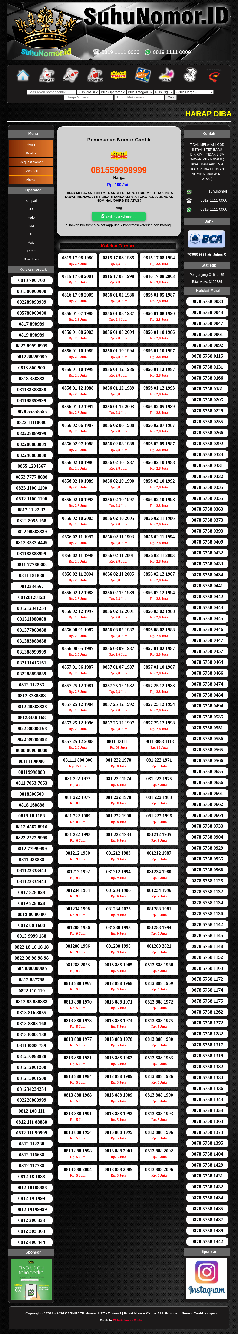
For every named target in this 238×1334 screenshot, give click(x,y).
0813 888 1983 (159, 1057)
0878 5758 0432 (207, 553)
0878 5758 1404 (207, 1154)
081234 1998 (78, 908)
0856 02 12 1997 (77, 611)
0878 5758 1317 (207, 1044)
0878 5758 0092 (207, 345)
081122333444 (31, 870)
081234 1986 (118, 890)
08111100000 (32, 761)
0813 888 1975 (159, 1020)
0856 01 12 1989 (118, 387)
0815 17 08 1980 (77, 257)
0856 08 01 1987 (77, 629)
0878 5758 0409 (207, 542)
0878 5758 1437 (207, 1219)
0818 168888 (31, 805)
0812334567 (32, 586)
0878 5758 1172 (207, 979)
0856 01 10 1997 (159, 350)
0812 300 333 (31, 1220)
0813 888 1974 (118, 1020)
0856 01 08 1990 (159, 313)
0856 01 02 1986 (118, 294)
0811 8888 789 (31, 1045)
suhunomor (206, 191)
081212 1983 (118, 853)
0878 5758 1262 (207, 1012)
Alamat (31, 180)
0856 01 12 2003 (118, 406)
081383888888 (31, 641)
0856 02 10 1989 (77, 481)
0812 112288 (31, 1144)
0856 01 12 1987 (159, 369)
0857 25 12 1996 (77, 722)
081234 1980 (159, 871)
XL (31, 234)
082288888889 (31, 444)
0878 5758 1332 (207, 1066)
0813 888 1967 (78, 983)
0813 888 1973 (78, 1020)
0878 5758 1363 (207, 1121)
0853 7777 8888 (32, 477)
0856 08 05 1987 (77, 648)
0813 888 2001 (118, 1150)
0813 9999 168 (31, 936)
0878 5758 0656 (207, 782)
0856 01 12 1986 (118, 369)
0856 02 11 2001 (118, 555)
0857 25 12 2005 (77, 741)
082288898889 (31, 674)
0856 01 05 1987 (159, 294)
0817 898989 (31, 324)
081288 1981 (159, 908)
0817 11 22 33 (32, 510)
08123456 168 (32, 717)
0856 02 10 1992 (159, 481)
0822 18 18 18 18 (32, 947)
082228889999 (31, 433)
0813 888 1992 (118, 1113)
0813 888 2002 (159, 1150)
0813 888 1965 (118, 964)
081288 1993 (118, 927)
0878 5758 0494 (207, 706)
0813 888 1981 (78, 1057)
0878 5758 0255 (207, 421)
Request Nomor (31, 162)
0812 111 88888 (31, 1122)
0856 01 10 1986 (159, 332)
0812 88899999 (31, 357)
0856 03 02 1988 (159, 611)
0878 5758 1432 (207, 1187)
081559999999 (119, 170)
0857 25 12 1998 (159, 722)
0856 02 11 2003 (159, 555)
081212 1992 (78, 871)
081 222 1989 (78, 815)
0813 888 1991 (78, 1113)
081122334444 (31, 881)
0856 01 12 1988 (77, 387)
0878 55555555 (31, 411)
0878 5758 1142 (207, 924)
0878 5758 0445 (207, 618)
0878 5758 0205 (207, 400)
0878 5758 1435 (207, 1208)
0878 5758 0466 (207, 673)
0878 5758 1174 (207, 990)
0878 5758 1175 (207, 1001)
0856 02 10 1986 (77, 462)
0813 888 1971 (118, 1001)
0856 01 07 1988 (77, 313)
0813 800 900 (31, 367)
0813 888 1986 (159, 1076)
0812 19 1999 (31, 1198)
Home (31, 144)
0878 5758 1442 (207, 1241)
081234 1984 (78, 890)
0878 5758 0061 (207, 334)
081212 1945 (159, 834)
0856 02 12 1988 (77, 592)
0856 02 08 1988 (118, 443)
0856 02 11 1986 (159, 518)
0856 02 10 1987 (118, 462)
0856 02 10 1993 (77, 499)
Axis (31, 242)
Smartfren (31, 259)
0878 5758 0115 (207, 356)
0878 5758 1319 (207, 1055)
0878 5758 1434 (207, 1198)
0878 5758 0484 (207, 695)
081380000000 (31, 291)
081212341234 (31, 608)
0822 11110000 (31, 422)
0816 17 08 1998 (118, 276)
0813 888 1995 (118, 1132)
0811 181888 (31, 575)
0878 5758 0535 (207, 717)
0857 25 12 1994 (159, 704)
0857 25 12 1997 (118, 722)
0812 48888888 (31, 706)
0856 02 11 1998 (77, 555)
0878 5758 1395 (207, 1143)
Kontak (31, 153)
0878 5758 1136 (207, 913)
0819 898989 (31, 335)
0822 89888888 (31, 739)
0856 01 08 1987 (118, 313)
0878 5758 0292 (207, 443)
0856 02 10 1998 (159, 499)
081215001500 (31, 1078)
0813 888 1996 (159, 1132)
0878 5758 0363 (207, 509)
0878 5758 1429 (207, 1165)
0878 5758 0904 (207, 837)
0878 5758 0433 (207, 564)
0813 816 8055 (31, 1012)
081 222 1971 (159, 760)
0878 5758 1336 (207, 1088)
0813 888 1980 (159, 1039)
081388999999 (31, 652)
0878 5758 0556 (207, 738)
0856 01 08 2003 (77, 332)
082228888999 (31, 1100)
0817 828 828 (31, 892)
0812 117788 (31, 1165)
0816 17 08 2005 (77, 294)
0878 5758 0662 (207, 804)
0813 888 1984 (78, 1076)
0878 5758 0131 (207, 367)
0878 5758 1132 (207, 891)
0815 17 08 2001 (77, 276)
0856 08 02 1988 (159, 629)
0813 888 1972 (159, 1001)
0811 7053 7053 (31, 783)
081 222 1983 (159, 797)
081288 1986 (78, 927)
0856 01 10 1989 (77, 350)
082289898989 (31, 302)
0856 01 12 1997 (77, 406)
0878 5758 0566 (207, 760)
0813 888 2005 (118, 1169)
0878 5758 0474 (207, 684)
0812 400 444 (31, 1242)
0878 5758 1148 (207, 946)
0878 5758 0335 (207, 487)
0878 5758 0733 (207, 826)
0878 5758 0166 (207, 378)
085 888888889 (31, 969)
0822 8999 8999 (32, 346)
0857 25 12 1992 (118, 704)
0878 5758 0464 (207, 662)
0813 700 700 (31, 280)
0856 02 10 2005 (118, 518)
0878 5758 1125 (207, 881)
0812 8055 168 (31, 521)
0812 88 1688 (31, 925)
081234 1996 (159, 890)
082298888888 (31, 455)
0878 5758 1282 (207, 1034)
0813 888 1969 (159, 983)
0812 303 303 (31, 1231)
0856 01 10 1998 (77, 369)
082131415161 (31, 663)
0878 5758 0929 (207, 848)
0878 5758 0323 (207, 454)
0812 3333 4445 (32, 542)
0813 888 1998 (78, 1150)
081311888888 (31, 619)
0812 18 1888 (31, 1176)
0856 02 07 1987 (159, 425)
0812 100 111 (31, 1111)
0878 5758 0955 (207, 859)
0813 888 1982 (118, 1057)
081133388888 (31, 389)
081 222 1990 (118, 815)
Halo (31, 217)
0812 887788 (31, 980)
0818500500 (32, 794)
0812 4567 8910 (32, 827)
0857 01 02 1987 (159, 648)
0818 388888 (31, 378)
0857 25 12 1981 (77, 685)
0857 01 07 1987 (118, 667)
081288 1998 (118, 946)
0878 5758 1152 (207, 957)
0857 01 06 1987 (77, 667)
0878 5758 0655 (207, 771)
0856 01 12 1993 (159, 387)
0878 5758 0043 (207, 312)
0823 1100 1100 (31, 488)
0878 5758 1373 (207, 1132)
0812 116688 (31, 1154)
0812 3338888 (32, 695)
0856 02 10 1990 (118, 481)
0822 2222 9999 (32, 837)
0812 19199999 (31, 1209)
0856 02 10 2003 (77, 518)
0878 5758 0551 (207, 727)
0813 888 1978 (118, 1039)
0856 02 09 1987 (159, 443)
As (31, 209)
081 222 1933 (118, 834)
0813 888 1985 (118, 1076)
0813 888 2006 (159, 1169)
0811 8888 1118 (159, 741)
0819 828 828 (31, 903)
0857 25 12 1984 (77, 704)
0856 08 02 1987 (118, 629)
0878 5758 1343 (207, 1099)
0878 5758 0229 (207, 411)
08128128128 (31, 597)
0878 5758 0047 (207, 323)
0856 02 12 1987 (159, 574)
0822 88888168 (31, 728)
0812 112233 (31, 684)
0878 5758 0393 (207, 531)
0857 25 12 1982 (118, 685)
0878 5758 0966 (207, 870)
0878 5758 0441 (207, 585)
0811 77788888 (32, 564)
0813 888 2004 (78, 1169)
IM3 (31, 226)
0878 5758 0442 (207, 596)
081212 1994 (118, 871)
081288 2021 (159, 946)
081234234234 (31, 1089)
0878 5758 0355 (207, 498)
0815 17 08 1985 (118, 257)
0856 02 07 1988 (77, 443)
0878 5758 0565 (207, 749)
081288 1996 (78, 946)
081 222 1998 (78, 834)
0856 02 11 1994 (159, 536)
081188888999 (31, 553)
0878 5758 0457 (207, 651)
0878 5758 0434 (207, 574)
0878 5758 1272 (207, 1023)
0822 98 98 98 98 (32, 958)
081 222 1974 (118, 778)
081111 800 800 (78, 760)
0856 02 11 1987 (77, 536)
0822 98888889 (31, 531)
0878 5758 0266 (207, 432)
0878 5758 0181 (207, 389)
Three (31, 251)
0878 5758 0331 (207, 465)
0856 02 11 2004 (77, 574)
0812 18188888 (31, 1187)
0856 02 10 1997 (118, 499)
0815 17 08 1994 (159, 257)
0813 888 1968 (118, 983)
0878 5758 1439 (207, 1230)
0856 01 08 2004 (118, 332)
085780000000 (31, 313)
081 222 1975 (159, 778)
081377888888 (31, 630)
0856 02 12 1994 (159, 592)
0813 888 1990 (159, 1094)
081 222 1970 (118, 760)
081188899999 (31, 400)
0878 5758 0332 (207, 476)
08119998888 (31, 772)
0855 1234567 (32, 466)
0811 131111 (118, 741)
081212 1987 (159, 853)
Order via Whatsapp (118, 216)
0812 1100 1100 (31, 499)
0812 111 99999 (31, 1133)
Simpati (31, 201)
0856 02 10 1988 (159, 462)
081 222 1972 (78, 778)
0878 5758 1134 (207, 902)
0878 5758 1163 (207, 968)
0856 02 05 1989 (159, 406)
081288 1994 (159, 927)
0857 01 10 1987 (159, 667)
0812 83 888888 (32, 1001)
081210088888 (31, 1056)
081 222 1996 (159, 815)
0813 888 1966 (159, 964)
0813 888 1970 (78, 1001)
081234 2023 (118, 908)
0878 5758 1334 (207, 1077)
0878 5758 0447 (207, 640)
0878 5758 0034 (207, 301)
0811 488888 (31, 859)
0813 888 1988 (78, 1094)
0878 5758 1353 (207, 1110)
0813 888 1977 (78, 1039)
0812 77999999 (31, 848)
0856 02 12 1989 (118, 592)
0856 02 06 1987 (77, 425)
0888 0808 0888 (32, 750)
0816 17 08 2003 (159, 276)
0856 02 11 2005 (118, 574)
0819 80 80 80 (32, 914)
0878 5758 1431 (207, 1176)
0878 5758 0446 (207, 629)
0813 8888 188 (31, 1034)
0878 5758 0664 (207, 815)
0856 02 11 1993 (118, 536)
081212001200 (31, 1067)
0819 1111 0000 (206, 200)
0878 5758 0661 (207, 793)
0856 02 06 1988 (118, 425)
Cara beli (31, 171)
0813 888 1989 (118, 1094)
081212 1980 (78, 853)
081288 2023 (78, 964)
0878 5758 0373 (207, 520)
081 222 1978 (118, 797)
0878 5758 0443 (207, 607)
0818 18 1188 (31, 816)
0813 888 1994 (78, 1132)
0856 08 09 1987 (118, 648)
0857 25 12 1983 (159, 685)
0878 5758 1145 (207, 935)
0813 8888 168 (31, 1023)
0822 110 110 (31, 991)
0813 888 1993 (159, 1113)
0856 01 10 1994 (118, 350)
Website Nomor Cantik (127, 1319)
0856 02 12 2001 (118, 611)
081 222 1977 (78, 797)
